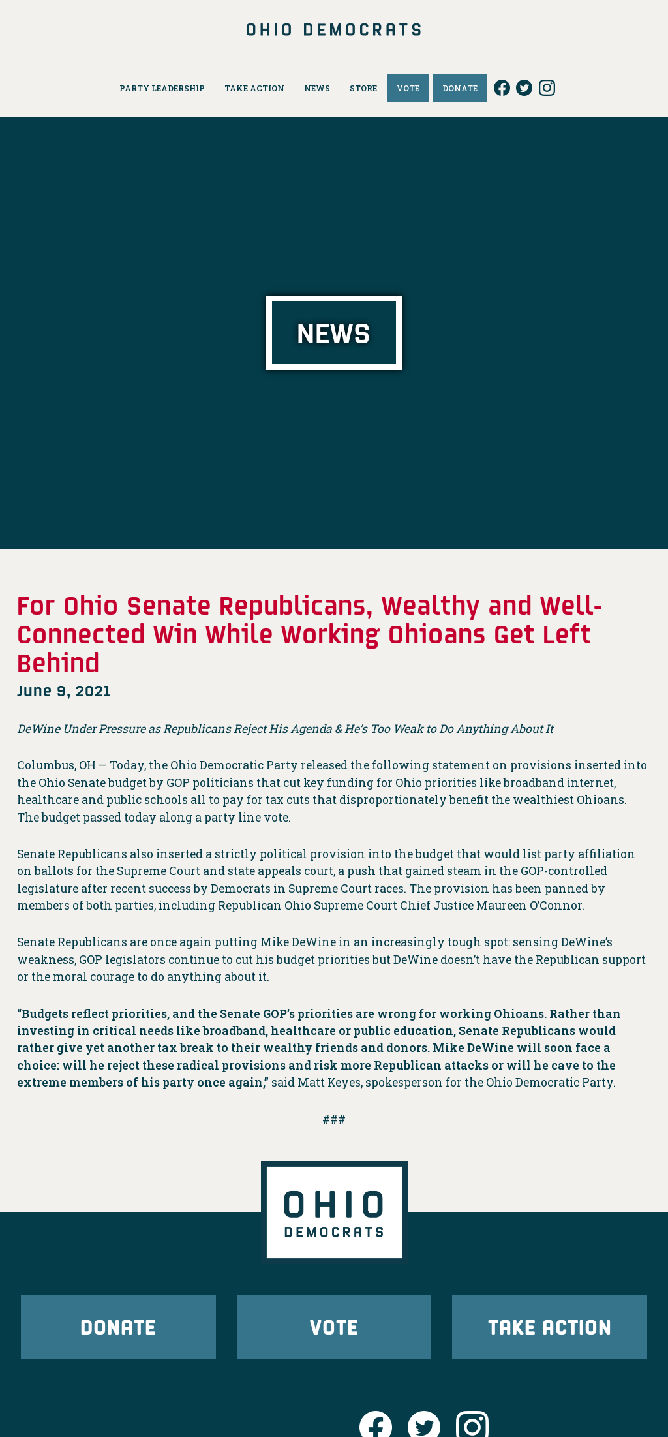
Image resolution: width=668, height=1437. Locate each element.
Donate (118, 1326)
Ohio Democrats (334, 29)
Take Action (550, 1326)
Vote (334, 1326)
